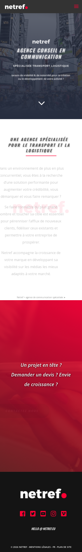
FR (54, 546)
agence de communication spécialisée (44, 297)
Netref (20, 297)
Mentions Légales (40, 546)
